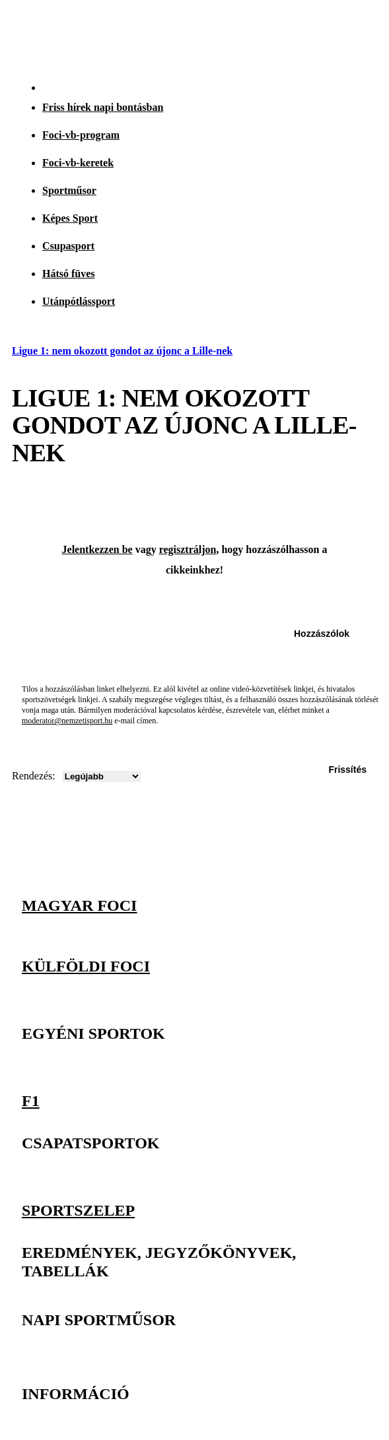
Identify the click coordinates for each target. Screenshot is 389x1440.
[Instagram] (304, 868)
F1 (31, 1100)
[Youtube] (363, 868)
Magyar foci (79, 905)
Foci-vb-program (81, 135)
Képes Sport (70, 218)
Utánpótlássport (78, 301)
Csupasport (68, 245)
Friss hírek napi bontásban (102, 107)
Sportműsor (69, 190)
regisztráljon (188, 549)
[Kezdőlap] (40, 34)
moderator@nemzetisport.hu (67, 720)
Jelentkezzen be (97, 549)
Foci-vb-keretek (78, 162)
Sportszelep (78, 1209)
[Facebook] (333, 868)
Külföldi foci (86, 966)
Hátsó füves (68, 273)
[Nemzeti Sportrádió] (313, 34)
